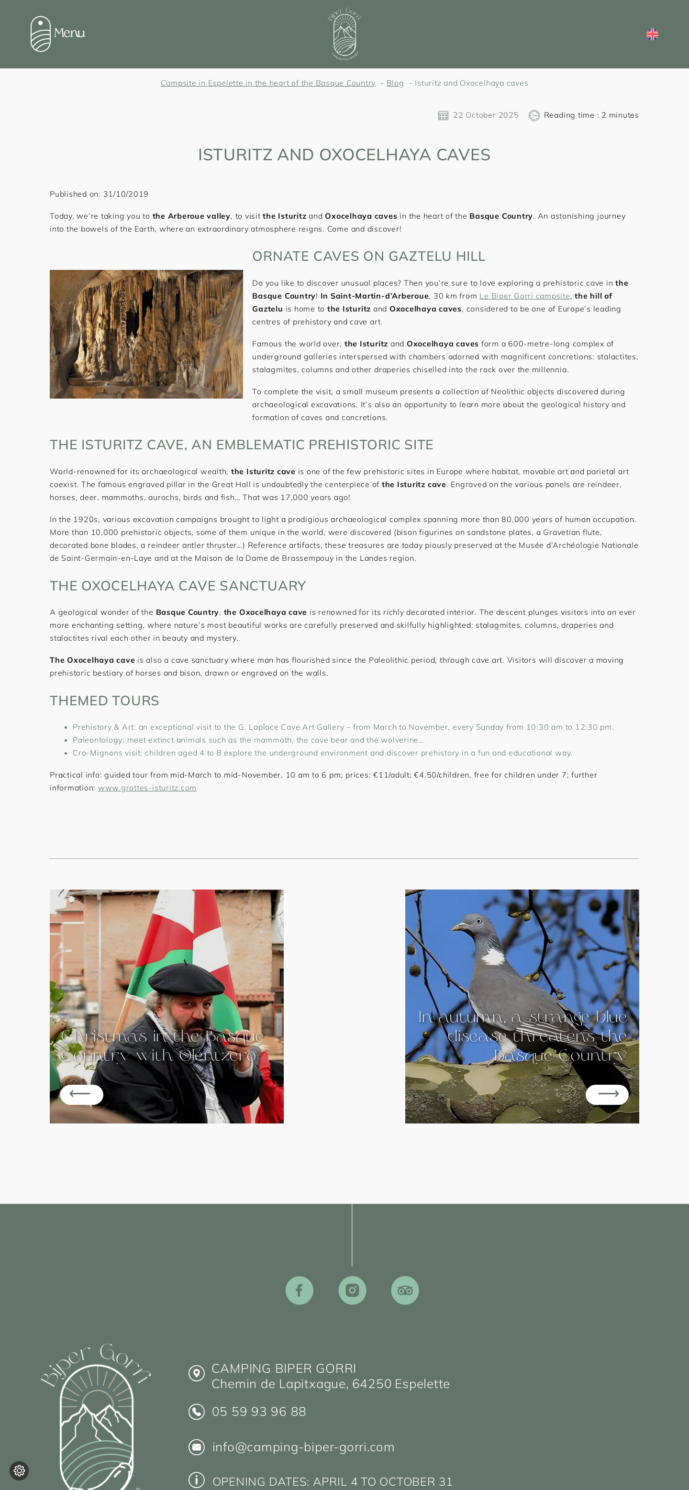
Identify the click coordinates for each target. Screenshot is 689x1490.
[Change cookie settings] (19, 1470)
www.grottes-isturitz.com (147, 787)
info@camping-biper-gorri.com (303, 1447)
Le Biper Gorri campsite (524, 295)
